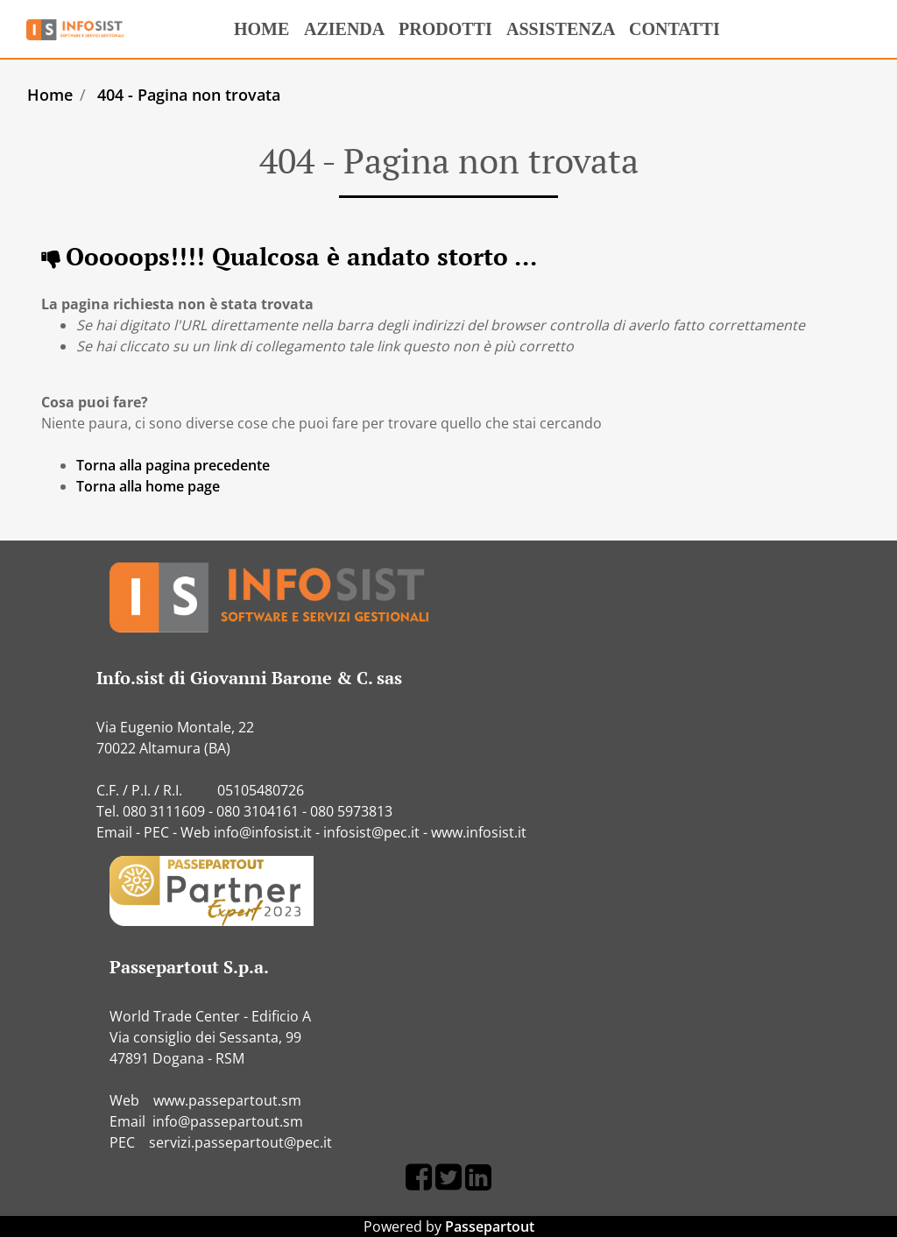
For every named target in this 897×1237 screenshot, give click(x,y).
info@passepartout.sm (227, 1121)
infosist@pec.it (371, 832)
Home (50, 94)
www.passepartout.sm (227, 1100)
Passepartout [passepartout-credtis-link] (489, 1226)
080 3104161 (257, 811)
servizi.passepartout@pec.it (240, 1142)
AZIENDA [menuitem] (341, 34)
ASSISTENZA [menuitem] (561, 29)
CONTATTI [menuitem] (671, 34)
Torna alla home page (148, 486)
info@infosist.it (263, 832)
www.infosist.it (478, 832)
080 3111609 (164, 811)
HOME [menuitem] (258, 24)
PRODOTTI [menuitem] (442, 34)
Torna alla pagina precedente (173, 465)
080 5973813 (351, 811)
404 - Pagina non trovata (188, 94)
